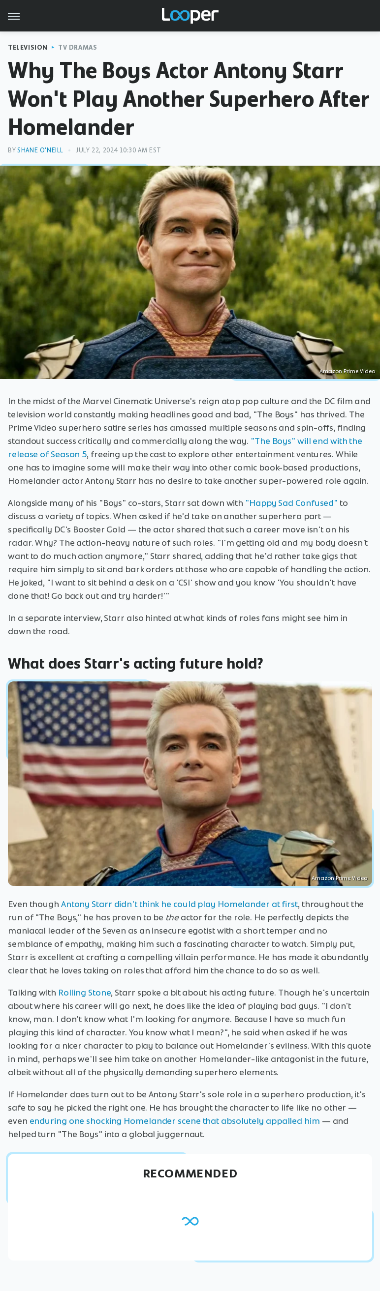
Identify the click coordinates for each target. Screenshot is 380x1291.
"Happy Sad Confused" (291, 503)
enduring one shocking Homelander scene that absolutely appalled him (175, 1121)
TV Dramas (77, 47)
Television (28, 47)
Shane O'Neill (40, 150)
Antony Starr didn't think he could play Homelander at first (179, 904)
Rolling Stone (84, 992)
